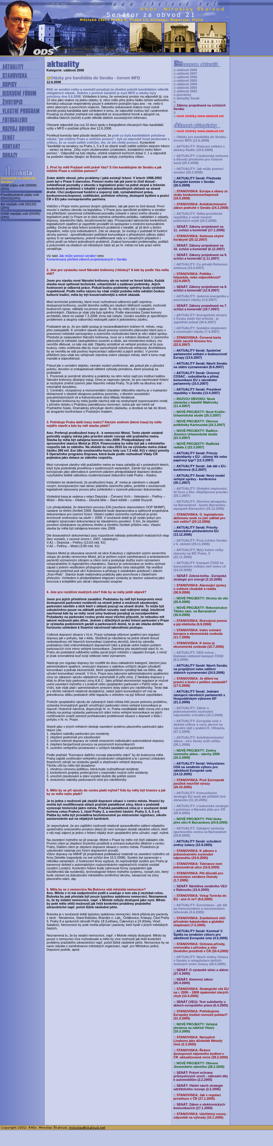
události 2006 (186, 77)
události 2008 (186, 70)
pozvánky (183, 94)
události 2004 (186, 84)
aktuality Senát (187, 98)
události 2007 (186, 73)
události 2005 (186, 80)
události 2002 (186, 91)
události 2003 (186, 87)
